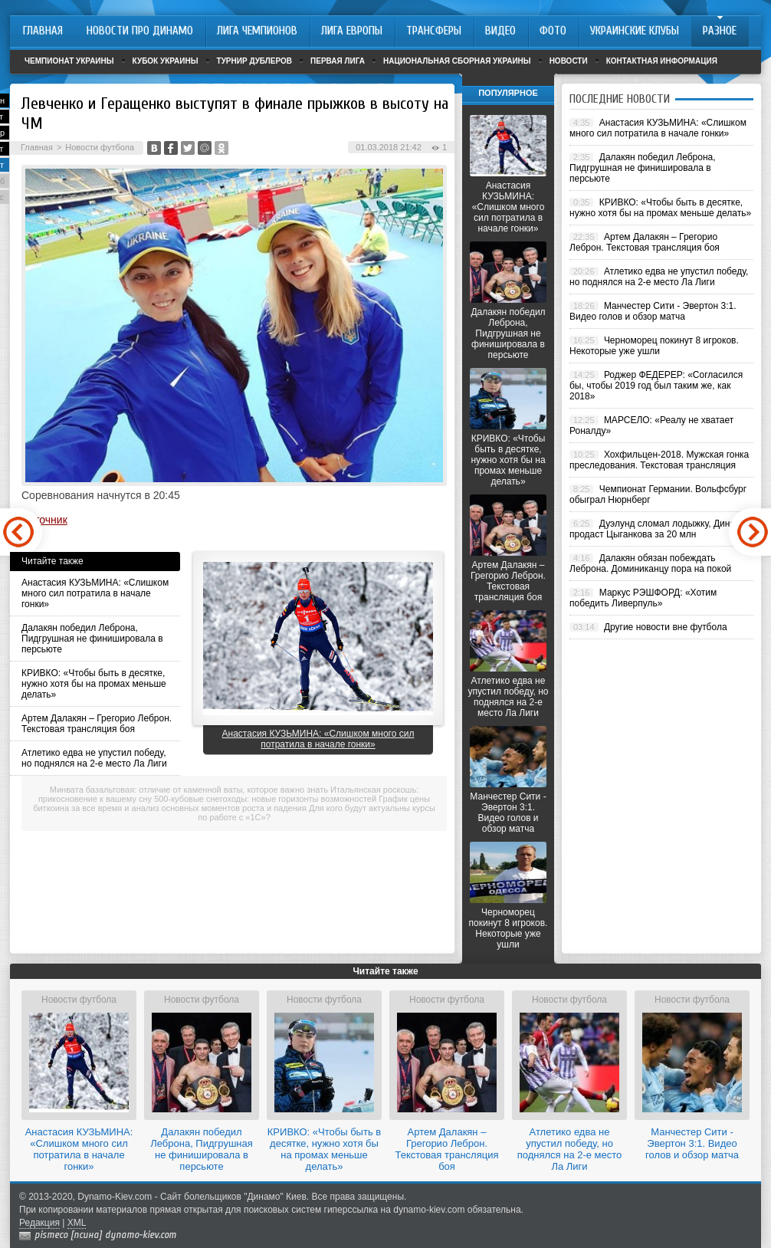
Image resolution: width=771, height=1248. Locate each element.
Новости (569, 61)
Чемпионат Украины (69, 61)
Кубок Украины (165, 61)
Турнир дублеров (255, 61)
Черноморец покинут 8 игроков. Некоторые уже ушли (508, 928)
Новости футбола (99, 147)
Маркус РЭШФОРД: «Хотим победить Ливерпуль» (643, 598)
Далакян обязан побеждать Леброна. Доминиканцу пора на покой (650, 563)
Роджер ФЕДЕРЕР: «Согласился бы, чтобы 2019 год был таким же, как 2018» (656, 385)
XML (77, 1222)
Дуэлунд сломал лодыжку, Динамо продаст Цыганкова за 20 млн (657, 529)
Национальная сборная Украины (457, 61)
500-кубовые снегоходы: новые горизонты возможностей (265, 798)
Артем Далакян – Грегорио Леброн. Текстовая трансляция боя (96, 723)
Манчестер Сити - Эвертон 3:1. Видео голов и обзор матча (508, 812)
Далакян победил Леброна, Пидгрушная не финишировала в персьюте (92, 638)
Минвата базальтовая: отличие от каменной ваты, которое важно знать (189, 789)
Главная (37, 147)
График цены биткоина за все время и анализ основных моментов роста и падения (231, 803)
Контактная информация (661, 61)
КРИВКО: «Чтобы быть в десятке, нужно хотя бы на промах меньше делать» (93, 684)
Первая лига (337, 61)
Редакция (39, 1222)
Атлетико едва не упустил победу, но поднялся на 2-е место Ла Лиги (94, 758)
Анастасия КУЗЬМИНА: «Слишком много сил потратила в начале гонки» (95, 593)
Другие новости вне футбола (665, 627)
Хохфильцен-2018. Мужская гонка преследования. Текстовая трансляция (659, 460)
